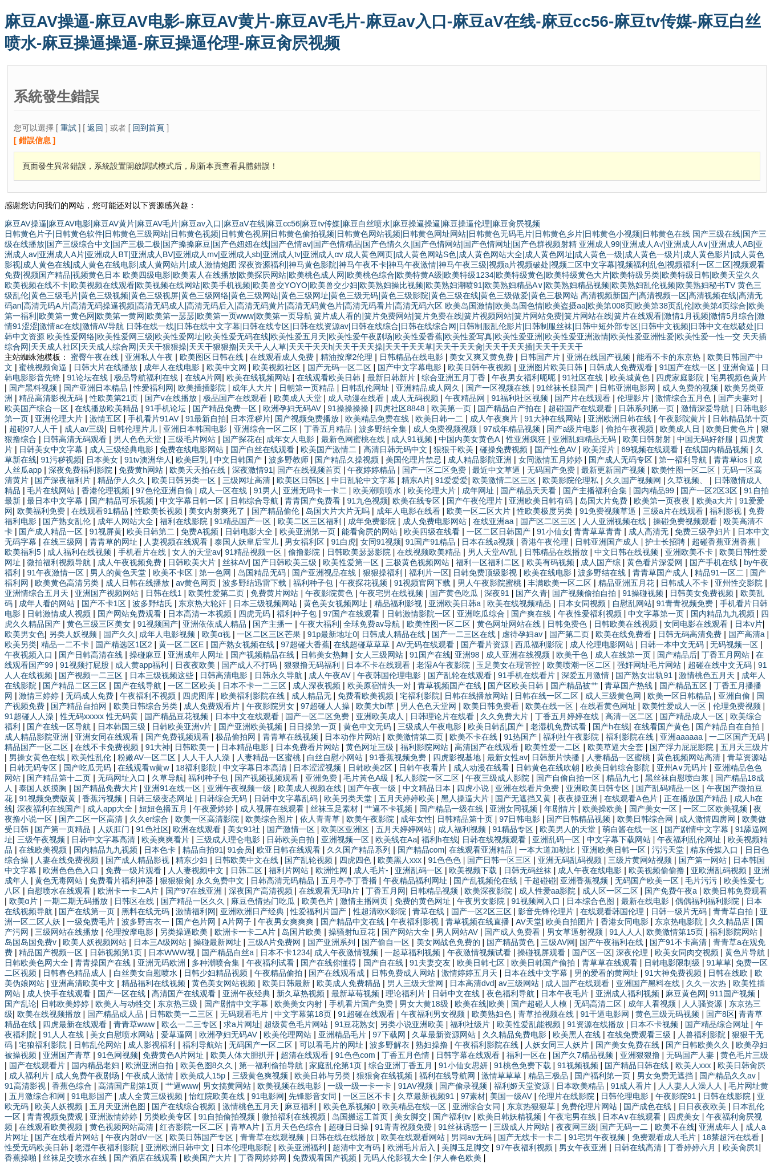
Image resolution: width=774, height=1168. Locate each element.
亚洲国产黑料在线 (649, 983)
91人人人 (625, 931)
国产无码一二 (625, 1127)
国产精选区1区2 (124, 644)
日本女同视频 (583, 603)
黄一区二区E (182, 644)
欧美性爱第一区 (352, 562)
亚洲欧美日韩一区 (615, 849)
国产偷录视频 (464, 1085)
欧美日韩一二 (440, 418)
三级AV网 (558, 942)
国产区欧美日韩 (517, 685)
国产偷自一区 (387, 942)
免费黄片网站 (275, 593)
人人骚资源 (703, 1003)
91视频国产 (158, 623)
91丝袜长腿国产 (565, 387)
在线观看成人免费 (283, 357)
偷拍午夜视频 (631, 428)
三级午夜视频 (42, 839)
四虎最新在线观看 (76, 1024)
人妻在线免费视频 (68, 860)
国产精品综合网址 (718, 1024)
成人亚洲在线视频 (519, 654)
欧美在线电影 (549, 572)
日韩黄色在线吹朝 (549, 767)
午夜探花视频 (364, 582)
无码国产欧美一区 (648, 880)
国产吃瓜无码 (88, 767)
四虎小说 (474, 788)
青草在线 (429, 911)
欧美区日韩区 (302, 480)
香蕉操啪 (22, 1157)
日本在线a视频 (488, 541)
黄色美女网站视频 (225, 983)
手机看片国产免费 (362, 1003)
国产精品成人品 (116, 1014)
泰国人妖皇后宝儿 (247, 541)
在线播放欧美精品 (108, 408)
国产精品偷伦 (277, 511)
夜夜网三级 (576, 1127)
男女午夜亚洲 (584, 1147)
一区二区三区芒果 (270, 634)
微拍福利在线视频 (295, 1116)
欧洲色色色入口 (72, 870)
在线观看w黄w (144, 767)
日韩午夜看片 (424, 767)
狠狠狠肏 (176, 880)
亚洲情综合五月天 (38, 593)
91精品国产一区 (243, 521)
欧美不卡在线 (474, 736)
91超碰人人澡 (30, 716)
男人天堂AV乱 (494, 552)
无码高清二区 (599, 1003)
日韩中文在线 (457, 993)
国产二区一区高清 (92, 819)
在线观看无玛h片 (330, 890)
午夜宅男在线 (573, 1116)
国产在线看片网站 (68, 1137)
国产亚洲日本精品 (96, 387)
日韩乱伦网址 (366, 387)
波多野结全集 (384, 428)
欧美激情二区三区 (505, 480)
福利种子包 (314, 582)
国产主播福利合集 (596, 490)
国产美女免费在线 (628, 1044)
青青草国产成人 (662, 572)
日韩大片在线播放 (107, 367)
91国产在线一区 (688, 367)
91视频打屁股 (85, 665)
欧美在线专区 (417, 500)
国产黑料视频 (34, 387)
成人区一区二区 (611, 890)
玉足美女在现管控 (509, 665)
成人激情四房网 (708, 819)
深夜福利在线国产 (50, 808)
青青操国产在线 (104, 962)
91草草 (719, 962)
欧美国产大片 (209, 1157)
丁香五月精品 (329, 428)
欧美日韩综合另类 (147, 706)
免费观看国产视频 (326, 1157)
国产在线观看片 (38, 1065)
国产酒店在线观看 (147, 1157)
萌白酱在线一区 (631, 829)
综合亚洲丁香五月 (401, 1065)
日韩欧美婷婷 (66, 1003)
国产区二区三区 (549, 521)
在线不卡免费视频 (108, 747)
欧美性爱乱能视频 (530, 1024)
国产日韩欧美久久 (699, 1044)
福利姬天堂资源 (523, 1085)
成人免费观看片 (213, 706)
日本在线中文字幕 (537, 973)
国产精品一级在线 (452, 808)
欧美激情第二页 (416, 736)
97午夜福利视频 (525, 1147)
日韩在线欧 (729, 973)
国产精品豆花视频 (177, 716)
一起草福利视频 (413, 952)
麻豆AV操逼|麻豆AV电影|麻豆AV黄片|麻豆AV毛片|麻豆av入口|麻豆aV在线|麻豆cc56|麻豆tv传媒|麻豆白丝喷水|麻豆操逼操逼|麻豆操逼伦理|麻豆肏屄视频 (272, 223)
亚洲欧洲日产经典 (253, 911)
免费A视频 (200, 531)
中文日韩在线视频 (627, 552)
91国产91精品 (431, 541)
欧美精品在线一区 (415, 1106)
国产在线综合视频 (185, 1106)
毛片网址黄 (748, 1085)
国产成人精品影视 (139, 860)
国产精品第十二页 (60, 777)
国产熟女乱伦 (68, 521)
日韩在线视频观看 (495, 839)
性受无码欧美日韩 (38, 1147)
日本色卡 (161, 849)
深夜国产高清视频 (262, 890)
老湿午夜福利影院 (108, 1147)
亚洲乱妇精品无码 (585, 439)
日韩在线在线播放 (343, 1137)
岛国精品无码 (263, 572)
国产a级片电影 (573, 428)
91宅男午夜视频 (598, 1137)
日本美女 (103, 459)
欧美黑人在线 (578, 1034)
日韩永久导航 (279, 675)
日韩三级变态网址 (162, 798)
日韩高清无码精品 (283, 880)
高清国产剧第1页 (129, 1085)
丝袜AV (235, 562)
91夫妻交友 (431, 962)
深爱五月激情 (586, 675)
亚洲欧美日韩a (455, 603)
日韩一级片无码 (680, 911)
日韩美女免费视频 (703, 593)
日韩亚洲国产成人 (608, 541)
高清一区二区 (630, 716)
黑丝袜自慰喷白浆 (678, 777)
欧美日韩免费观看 (735, 890)
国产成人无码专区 (622, 459)
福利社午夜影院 (572, 736)
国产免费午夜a (672, 890)
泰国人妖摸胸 (44, 788)
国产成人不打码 (250, 665)
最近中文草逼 (497, 469)
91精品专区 (513, 829)
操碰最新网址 (218, 942)
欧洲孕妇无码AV (293, 408)
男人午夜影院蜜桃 (490, 582)
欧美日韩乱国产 (497, 726)
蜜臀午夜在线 (96, 357)
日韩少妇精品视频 (217, 973)
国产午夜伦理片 (476, 500)
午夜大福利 (319, 623)
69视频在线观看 (650, 449)
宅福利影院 (420, 695)
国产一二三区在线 (465, 634)
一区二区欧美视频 (716, 808)
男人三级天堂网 (416, 983)
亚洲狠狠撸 (641, 1055)
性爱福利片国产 (319, 911)
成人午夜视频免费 (131, 562)
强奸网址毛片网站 (650, 665)
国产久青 (532, 593)
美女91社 (245, 829)
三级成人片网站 (522, 1127)
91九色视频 (367, 500)
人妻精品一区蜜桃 (270, 757)
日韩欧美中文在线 (247, 860)
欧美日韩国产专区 (202, 1137)
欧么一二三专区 (190, 1024)
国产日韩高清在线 (92, 654)
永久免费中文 (221, 880)
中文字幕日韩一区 (193, 500)
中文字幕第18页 (303, 1014)
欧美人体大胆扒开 (243, 1055)
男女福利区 (306, 541)
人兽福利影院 (703, 1034)
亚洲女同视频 (514, 808)
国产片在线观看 (583, 398)
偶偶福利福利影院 (708, 901)
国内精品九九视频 (724, 613)
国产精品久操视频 (348, 459)
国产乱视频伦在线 (486, 880)
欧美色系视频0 (350, 1106)
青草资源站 (747, 757)
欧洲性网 (332, 870)
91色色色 (445, 860)
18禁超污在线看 (731, 1137)
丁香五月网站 (727, 654)
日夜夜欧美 (196, 665)
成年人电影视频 (168, 634)
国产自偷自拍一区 (569, 777)
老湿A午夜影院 (444, 665)
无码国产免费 (552, 469)
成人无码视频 (416, 398)
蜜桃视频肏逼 (44, 367)
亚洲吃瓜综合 (482, 613)
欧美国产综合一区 (38, 408)
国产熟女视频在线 (243, 644)
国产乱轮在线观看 (461, 675)
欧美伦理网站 (289, 1034)
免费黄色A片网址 (174, 1055)
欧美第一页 (452, 408)
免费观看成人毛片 (665, 1137)
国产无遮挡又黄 (524, 798)
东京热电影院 (680, 921)
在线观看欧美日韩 (330, 377)
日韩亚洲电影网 (628, 387)
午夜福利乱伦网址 (690, 839)
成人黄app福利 (143, 665)
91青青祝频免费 (686, 603)
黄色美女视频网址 (336, 603)
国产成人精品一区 (52, 531)
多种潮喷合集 (217, 962)
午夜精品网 (466, 398)
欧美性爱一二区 (554, 747)
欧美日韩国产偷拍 (544, 962)
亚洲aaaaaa (682, 736)
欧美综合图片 (270, 819)
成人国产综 (602, 562)
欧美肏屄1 (741, 1147)
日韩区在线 (135, 901)
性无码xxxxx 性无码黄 (100, 716)
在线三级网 (64, 541)
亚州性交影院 (740, 582)
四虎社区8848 (401, 408)
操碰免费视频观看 (686, 521)
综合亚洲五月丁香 (455, 377)
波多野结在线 (603, 572)
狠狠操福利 (384, 572)
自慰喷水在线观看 (60, 890)
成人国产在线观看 (578, 983)
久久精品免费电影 (516, 1034)
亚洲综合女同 (477, 1106)
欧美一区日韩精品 (680, 695)
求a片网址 (242, 1024)
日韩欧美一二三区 (182, 1014)
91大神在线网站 (553, 418)
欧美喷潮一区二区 (580, 665)
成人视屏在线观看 (273, 808)
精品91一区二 (720, 572)
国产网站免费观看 (131, 613)
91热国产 (521, 736)
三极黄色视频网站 (419, 562)
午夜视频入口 (30, 654)
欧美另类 (21, 644)
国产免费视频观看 (178, 736)
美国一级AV (512, 1096)
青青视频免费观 (56, 1116)
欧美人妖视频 (60, 1106)
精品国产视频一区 (52, 952)
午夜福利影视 (416, 921)
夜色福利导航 (512, 993)
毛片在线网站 (52, 490)
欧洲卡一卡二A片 (129, 890)
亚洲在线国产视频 (599, 357)
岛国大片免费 (605, 500)
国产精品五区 (684, 685)
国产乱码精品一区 (669, 788)
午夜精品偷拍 (279, 973)
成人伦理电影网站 (603, 644)
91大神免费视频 (674, 973)
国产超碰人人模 (540, 1003)
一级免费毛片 (92, 921)
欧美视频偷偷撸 (658, 870)
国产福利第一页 (603, 1075)
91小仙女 (553, 531)
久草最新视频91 (427, 1096)
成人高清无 (650, 531)
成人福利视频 (463, 829)
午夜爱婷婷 (214, 808)
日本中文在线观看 (248, 716)
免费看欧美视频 (367, 695)
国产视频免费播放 (308, 418)
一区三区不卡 (368, 1096)
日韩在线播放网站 (477, 695)
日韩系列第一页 (647, 408)
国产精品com (421, 849)
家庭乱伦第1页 (336, 1065)
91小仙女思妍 (464, 1065)
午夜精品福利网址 (416, 880)
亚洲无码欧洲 (162, 962)
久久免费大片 (505, 716)
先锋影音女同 (314, 1096)
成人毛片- (372, 870)
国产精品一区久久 (194, 901)
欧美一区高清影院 (208, 819)
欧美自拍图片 (571, 921)
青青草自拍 (734, 911)
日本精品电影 (246, 747)
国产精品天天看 (529, 490)
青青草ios (732, 459)
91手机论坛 (166, 408)
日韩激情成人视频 (60, 613)
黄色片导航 (746, 952)
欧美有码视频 (551, 562)
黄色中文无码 (368, 726)
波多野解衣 (391, 1044)
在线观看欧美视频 (52, 1127)
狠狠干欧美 (454, 449)
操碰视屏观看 (542, 952)
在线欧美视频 (44, 849)
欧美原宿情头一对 (380, 685)
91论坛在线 (88, 377)
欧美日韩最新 (287, 983)
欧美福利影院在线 (254, 695)
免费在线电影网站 (193, 449)
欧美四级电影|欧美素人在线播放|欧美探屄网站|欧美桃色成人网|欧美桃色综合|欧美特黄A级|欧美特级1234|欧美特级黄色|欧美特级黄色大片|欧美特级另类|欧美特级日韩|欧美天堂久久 (441, 274)
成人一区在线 (224, 490)
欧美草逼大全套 (616, 747)
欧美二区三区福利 (311, 521)
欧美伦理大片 (433, 490)
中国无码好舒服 (706, 439)
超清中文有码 (358, 1147)
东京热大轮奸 (204, 603)
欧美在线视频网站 (259, 377)
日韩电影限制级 (673, 962)
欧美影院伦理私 (571, 480)
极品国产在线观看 (236, 398)
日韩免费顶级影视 (486, 572)
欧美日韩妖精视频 (510, 1116)
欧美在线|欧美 (481, 1003)
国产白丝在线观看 (263, 449)
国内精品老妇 (96, 1065)
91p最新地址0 (332, 634)
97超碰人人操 (326, 706)
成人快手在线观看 (60, 993)
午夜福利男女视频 (434, 1014)
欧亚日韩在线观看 (290, 849)
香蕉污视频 (103, 798)
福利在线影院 (185, 521)
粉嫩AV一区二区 (147, 757)
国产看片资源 (486, 644)
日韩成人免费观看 (622, 367)
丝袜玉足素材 (335, 808)
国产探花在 (242, 439)
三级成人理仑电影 (229, 839)
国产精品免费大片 (107, 788)
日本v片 (749, 623)
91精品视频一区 (254, 552)
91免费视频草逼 (609, 511)
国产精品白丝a (228, 952)
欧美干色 (573, 654)
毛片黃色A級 (367, 777)
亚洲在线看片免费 (528, 788)
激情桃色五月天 (708, 675)
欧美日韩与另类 (323, 1075)
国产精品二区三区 (76, 685)
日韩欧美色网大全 (38, 962)
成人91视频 (412, 439)
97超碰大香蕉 (305, 644)
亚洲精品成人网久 (429, 387)
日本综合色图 (591, 901)
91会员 (240, 849)
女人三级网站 (380, 654)
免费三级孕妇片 (704, 531)
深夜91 (497, 593)
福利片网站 (290, 870)
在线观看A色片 (631, 798)
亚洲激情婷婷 (115, 1116)
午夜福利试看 (271, 962)
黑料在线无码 (146, 911)
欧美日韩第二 (152, 531)
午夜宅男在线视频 (392, 593)
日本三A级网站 (161, 942)
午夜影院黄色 (330, 593)
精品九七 (623, 777)
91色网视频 (118, 1055)
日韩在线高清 (639, 1147)
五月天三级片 (744, 747)
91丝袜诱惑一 (463, 1127)
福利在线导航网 (448, 1075)
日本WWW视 (172, 952)
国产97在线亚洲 (194, 890)
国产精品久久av (728, 1075)
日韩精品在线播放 (557, 552)
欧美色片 (319, 901)
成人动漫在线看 (357, 398)
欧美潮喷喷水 (378, 490)
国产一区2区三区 (482, 911)
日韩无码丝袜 (529, 870)
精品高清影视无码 (52, 398)
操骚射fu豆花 (353, 931)
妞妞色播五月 (164, 808)
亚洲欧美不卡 (690, 552)
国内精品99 (654, 490)
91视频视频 (578, 1065)
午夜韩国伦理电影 (390, 675)
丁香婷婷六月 (693, 1147)
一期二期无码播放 (77, 901)
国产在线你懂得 (330, 962)
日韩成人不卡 (685, 582)
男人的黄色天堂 (119, 572)
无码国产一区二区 (262, 1044)
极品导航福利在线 (147, 377)
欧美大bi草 (376, 706)
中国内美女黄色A (470, 439)
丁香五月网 (386, 890)
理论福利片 (407, 993)
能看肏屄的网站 (371, 531)
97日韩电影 (520, 819)
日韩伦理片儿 (134, 428)
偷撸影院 (305, 552)
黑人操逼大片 (466, 798)
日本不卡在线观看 (379, 665)
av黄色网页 (197, 582)
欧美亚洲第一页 (308, 531)
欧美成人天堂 (299, 398)
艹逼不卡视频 (389, 808)
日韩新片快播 (557, 757)
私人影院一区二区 (428, 777)
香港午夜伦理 (546, 541)
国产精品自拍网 (80, 706)
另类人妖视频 (74, 634)
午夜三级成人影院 (498, 777)
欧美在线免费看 (624, 634)
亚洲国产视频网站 (108, 593)
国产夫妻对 (739, 398)
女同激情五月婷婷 (551, 459)
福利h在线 (440, 839)
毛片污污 (702, 880)
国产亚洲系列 (332, 942)
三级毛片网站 (193, 439)
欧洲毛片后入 (412, 1147)
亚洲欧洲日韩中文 (178, 1147)
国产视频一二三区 (92, 675)
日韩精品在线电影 (412, 357)
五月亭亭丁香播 (350, 880)
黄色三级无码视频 (668, 1014)
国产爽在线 (532, 613)
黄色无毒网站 (60, 880)
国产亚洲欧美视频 (251, 726)
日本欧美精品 (581, 1085)
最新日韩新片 (392, 377)
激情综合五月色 (684, 398)
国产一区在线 (123, 993)
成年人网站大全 (127, 521)
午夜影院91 (676, 1096)
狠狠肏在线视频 (385, 1075)
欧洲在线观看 (198, 829)
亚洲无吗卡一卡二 (316, 490)
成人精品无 (312, 695)
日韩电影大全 (250, 531)
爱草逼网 (178, 1034)
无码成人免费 (91, 695)
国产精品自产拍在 (510, 408)
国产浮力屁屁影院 (683, 747)
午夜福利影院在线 (488, 1044)
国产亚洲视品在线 (325, 572)
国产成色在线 (648, 1106)
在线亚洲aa (494, 521)
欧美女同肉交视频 (688, 952)
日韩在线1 (164, 593)
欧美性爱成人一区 (675, 706)
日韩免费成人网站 (404, 973)
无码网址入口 (123, 777)
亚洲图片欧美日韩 (551, 367)
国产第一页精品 (64, 829)
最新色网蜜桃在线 (354, 439)
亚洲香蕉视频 (585, 880)
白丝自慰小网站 (336, 757)
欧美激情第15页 (675, 931)
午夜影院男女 (271, 706)
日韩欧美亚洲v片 (183, 726)
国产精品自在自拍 (729, 726)
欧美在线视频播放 (50, 1014)
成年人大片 (253, 387)
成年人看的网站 (48, 603)
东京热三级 (178, 1003)
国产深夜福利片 (64, 480)
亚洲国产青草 (68, 1055)
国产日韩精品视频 (579, 819)
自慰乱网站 (632, 603)
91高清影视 (26, 1085)
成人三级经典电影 (123, 449)
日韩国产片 (541, 357)
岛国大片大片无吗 (339, 511)
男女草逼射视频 (576, 931)
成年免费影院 (373, 521)
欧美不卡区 (174, 572)
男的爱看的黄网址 (607, 973)
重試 (68, 127)
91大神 (158, 747)
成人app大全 (111, 808)
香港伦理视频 (107, 490)
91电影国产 (92, 1096)
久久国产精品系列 (360, 849)
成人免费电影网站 (436, 521)
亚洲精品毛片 (343, 1034)
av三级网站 (520, 983)
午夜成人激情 (150, 1075)
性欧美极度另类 (546, 511)
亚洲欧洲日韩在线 (620, 418)
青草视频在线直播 (478, 921)
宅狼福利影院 (44, 1044)
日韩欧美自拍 (291, 839)
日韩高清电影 (225, 675)
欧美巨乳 (193, 459)
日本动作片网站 (354, 736)
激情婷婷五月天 (470, 973)
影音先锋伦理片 (547, 911)
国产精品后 (677, 654)
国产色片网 (197, 921)
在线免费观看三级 (640, 1034)
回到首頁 (148, 127)
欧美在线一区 (550, 706)
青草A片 (246, 1127)
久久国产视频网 (634, 480)
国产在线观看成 (338, 973)
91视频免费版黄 (48, 798)
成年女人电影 (291, 439)
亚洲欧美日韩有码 (542, 500)
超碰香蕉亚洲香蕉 (725, 541)
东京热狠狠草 (532, 1106)
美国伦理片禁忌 (415, 459)
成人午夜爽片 (495, 418)
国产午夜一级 (373, 788)
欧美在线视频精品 (520, 603)
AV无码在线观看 (426, 644)
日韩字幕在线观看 (469, 1055)
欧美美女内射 (299, 1003)
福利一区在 (527, 1055)
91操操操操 (348, 408)
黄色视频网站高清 (690, 757)
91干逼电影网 (605, 1014)
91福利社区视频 (520, 398)
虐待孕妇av (523, 634)
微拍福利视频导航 (60, 562)
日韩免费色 (568, 623)
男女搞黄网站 (228, 1085)
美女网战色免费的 (449, 942)
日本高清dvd (472, 983)
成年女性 (416, 819)
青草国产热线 (630, 685)
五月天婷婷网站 (405, 829)
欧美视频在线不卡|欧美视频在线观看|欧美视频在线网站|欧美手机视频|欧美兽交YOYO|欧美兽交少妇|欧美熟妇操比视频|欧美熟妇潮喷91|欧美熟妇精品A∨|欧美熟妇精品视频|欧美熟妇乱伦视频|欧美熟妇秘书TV (370, 285)
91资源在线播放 (596, 1024)
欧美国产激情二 (330, 449)
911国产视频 (733, 993)
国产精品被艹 (575, 685)
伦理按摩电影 (131, 931)
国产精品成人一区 (693, 716)
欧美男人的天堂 (569, 829)
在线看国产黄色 (663, 726)
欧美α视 (217, 634)
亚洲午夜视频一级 (240, 788)
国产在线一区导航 (60, 726)
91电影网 (268, 1096)
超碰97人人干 (34, 428)
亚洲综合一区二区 (267, 428)
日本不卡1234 (285, 952)
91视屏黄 (106, 531)
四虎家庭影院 (681, 377)
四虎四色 (356, 860)
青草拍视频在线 (547, 1014)
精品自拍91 (203, 849)
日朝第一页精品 (308, 387)
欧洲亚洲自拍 (150, 1065)
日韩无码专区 (34, 767)
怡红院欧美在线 (218, 1096)
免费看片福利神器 (123, 880)
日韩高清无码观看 (76, 439)
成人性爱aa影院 (548, 890)
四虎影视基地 (458, 757)
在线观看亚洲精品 (482, 849)
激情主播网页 (365, 901)
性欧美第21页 (115, 398)
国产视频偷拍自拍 (585, 593)
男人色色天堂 (139, 439)
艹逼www (181, 1085)
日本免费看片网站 (308, 747)
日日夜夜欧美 (703, 1106)
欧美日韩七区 (482, 962)
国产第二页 (570, 634)
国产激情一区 (292, 829)
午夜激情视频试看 (480, 952)
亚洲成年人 (720, 1127)
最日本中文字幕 (56, 500)
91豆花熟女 (355, 1024)
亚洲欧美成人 (381, 716)
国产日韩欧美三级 (286, 562)
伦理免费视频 (738, 706)
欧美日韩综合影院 (619, 767)
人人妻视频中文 (197, 870)
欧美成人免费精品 (350, 983)
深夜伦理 (633, 952)
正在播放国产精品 (697, 798)
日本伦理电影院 (245, 1147)
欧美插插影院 (203, 387)
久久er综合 (150, 819)
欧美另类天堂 (349, 798)
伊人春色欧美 (458, 1157)
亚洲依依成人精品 (216, 623)
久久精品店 (731, 921)
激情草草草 (502, 1075)
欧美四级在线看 (433, 531)
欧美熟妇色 (493, 1014)
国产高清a (747, 634)
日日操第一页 (314, 726)
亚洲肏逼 (740, 367)
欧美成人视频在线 (311, 788)
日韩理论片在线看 (443, 716)
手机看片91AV (154, 418)
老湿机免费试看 (559, 726)
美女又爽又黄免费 (482, 357)
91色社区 (152, 829)
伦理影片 (634, 398)
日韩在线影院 (728, 1096)
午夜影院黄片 (683, 418)
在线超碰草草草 (363, 644)
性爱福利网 (153, 387)
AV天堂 (529, 921)
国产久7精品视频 (584, 1055)
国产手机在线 (715, 562)
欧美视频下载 (474, 870)
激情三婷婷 (40, 695)
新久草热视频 (302, 993)
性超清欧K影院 (380, 911)
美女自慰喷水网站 (123, 1034)
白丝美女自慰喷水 (147, 973)
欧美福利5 (24, 552)
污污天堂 (669, 849)
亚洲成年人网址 (197, 654)
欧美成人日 (681, 428)
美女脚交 (412, 1116)
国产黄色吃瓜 (455, 593)
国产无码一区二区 (340, 367)
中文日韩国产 (239, 459)
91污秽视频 (61, 459)
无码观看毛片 (245, 1014)
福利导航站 (204, 1044)
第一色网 (216, 572)
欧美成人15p (204, 1075)
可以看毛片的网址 (332, 1044)
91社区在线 (583, 377)
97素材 (473, 1096)
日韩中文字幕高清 (104, 839)
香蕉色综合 (73, 1085)
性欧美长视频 (160, 511)
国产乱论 (21, 1003)
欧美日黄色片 (731, 428)
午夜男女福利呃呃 (525, 377)
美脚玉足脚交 (466, 1147)
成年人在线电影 (173, 367)
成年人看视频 (653, 1003)
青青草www (135, 1024)
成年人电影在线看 (409, 511)
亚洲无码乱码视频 (571, 860)
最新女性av (507, 757)
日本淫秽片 (250, 418)
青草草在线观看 (611, 962)
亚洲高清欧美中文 (84, 983)
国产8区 (720, 1014)
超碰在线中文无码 (721, 665)
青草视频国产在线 (451, 685)
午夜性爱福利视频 (591, 613)
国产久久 (119, 634)
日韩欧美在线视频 (627, 623)
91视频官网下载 (423, 582)
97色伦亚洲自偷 (165, 490)
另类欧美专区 (169, 1116)
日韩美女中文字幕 (52, 449)
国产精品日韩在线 (638, 1065)
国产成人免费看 (513, 931)
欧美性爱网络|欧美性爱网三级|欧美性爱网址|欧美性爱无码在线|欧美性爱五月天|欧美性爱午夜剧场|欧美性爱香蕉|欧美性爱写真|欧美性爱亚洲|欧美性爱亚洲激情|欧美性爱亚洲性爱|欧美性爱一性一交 (393, 336)
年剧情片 (561, 808)
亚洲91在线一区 (173, 788)
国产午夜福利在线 (613, 942)
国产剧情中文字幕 (697, 829)
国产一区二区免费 (435, 469)
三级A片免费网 (275, 942)
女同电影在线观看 (697, 623)
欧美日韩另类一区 (185, 480)
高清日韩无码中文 (396, 449)
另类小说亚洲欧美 (413, 1024)
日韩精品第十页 (740, 418)
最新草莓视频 (356, 993)
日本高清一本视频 (201, 613)
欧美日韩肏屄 (741, 1065)
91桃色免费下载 (523, 1065)
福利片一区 (429, 572)
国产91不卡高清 (679, 942)
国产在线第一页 (88, 911)
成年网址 (479, 490)
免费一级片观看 (135, 870)
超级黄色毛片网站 (297, 1024)
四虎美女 (685, 1116)
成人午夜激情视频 (347, 952)
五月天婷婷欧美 (408, 798)
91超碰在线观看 (367, 1014)
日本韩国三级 (123, 726)
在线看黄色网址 (609, 706)
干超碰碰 (540, 880)
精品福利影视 (399, 603)
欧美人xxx (694, 1065)
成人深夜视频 (318, 685)
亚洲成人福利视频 (628, 993)
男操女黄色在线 (38, 757)
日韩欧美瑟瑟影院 (360, 552)
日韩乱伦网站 (99, 1044)
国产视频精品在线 (263, 654)
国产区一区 (592, 952)
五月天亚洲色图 (119, 1106)
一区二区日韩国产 (500, 531)
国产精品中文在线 (354, 921)
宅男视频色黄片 (739, 377)
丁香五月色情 (407, 1055)
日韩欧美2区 (371, 767)
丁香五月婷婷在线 (568, 716)
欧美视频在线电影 (290, 1085)
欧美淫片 (600, 449)
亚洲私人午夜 (150, 357)
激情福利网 (196, 911)
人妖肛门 (115, 829)
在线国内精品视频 (717, 449)
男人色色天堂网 (429, 706)
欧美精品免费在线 (378, 418)
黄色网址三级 (371, 747)
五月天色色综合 (295, 1127)
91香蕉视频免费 (399, 757)
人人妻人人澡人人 (691, 1085)
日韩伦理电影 (626, 1096)
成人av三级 (84, 428)
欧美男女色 (24, 634)
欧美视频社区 (278, 367)
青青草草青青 (599, 531)
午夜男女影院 (482, 901)
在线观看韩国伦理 (613, 911)
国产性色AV (556, 449)
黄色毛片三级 (744, 1055)
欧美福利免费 (42, 511)
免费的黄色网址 (424, 901)
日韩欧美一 (196, 747)
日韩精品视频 (435, 890)
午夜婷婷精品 (372, 469)
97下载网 (389, 1034)
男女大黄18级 (424, 1003)
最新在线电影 (646, 901)
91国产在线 (430, 654)
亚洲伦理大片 (60, 418)
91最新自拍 (205, 418)
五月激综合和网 (38, 1096)
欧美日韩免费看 (492, 706)
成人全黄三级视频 (152, 1096)
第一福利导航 (684, 459)
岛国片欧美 (303, 931)
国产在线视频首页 (310, 469)
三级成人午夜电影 (431, 726)
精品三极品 (549, 1075)
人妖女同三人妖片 (558, 1044)
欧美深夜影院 (489, 890)
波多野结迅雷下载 (255, 582)
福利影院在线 (631, 736)
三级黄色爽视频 (261, 1075)
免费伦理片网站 (590, 1106)
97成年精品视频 (512, 428)
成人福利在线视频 (80, 552)
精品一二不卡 (66, 644)
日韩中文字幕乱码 (287, 798)
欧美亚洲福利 (303, 1147)
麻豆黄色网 (686, 993)
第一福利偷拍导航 (272, 1065)
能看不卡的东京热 (670, 357)
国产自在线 (384, 962)
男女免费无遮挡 (666, 1075)
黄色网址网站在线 (510, 623)
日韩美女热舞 (326, 654)
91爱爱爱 (451, 480)
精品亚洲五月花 (627, 582)
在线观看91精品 (100, 511)
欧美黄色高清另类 (68, 582)
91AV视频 (416, 1085)
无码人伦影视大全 (396, 1157)
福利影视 (727, 511)
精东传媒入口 (715, 849)
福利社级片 (471, 1024)
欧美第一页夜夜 (663, 500)
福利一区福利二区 (489, 562)
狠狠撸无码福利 (313, 665)
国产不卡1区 (105, 603)
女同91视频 (381, 541)
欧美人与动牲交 (124, 1003)
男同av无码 (472, 1137)
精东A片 (416, 480)
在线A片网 (203, 377)
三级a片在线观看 (674, 511)
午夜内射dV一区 (135, 1137)
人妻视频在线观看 (177, 541)
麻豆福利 (302, 1106)
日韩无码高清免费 (691, 634)
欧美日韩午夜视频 (481, 367)
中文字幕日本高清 (256, 767)
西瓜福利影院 (540, 644)
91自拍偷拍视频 (227, 1116)
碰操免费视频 (505, 449)
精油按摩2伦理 (348, 357)
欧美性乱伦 (92, 757)
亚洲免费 (322, 777)
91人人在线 (64, 1034)
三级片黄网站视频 (641, 860)
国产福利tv (453, 1116)
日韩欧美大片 (193, 562)
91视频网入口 (536, 901)
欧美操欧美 (603, 808)
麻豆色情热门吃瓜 (264, 901)
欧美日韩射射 (648, 439)
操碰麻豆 (146, 654)
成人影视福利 (153, 1044)
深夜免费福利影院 (81, 469)
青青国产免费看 (314, 500)
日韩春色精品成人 (76, 973)
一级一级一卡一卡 (360, 1085)
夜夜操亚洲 (579, 798)
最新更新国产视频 (614, 469)
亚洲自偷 (735, 695)
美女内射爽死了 (218, 511)
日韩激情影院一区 (420, 613)
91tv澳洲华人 (147, 459)
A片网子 (238, 921)
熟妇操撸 (433, 1044)
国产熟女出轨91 (644, 675)
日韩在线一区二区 (547, 695)
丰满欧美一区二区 (561, 582)
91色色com (356, 1055)
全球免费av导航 (372, 623)
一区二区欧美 (193, 685)
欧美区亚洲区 (346, 829)
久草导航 (168, 777)
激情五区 (107, 418)
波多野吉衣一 (146, 921)
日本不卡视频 (655, 1024)
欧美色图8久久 (207, 1065)
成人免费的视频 (691, 387)
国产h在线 (611, 726)
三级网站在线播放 (68, 931)
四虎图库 (200, 695)
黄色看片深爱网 (656, 562)
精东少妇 (193, 860)
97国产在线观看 (352, 613)
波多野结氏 (153, 603)
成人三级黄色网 (614, 695)
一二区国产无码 (738, 736)
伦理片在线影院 (567, 1096)
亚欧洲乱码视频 (720, 870)
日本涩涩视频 (318, 767)
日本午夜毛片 (566, 993)
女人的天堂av (196, 552)
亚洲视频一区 (346, 839)
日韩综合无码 (224, 798)
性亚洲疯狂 (527, 439)
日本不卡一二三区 (255, 685)
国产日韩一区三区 (500, 860)
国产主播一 (274, 623)
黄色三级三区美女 (100, 623)
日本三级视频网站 (266, 603)
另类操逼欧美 (185, 931)
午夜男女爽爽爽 (287, 921)
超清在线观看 (306, 1055)
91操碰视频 (643, 593)
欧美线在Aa (396, 839)
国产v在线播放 (172, 398)
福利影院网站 (425, 747)
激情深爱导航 (706, 408)
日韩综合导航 (255, 500)
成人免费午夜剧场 (88, 1075)
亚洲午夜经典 (247, 993)
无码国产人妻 (691, 1055)
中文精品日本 (428, 788)
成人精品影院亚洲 (481, 459)
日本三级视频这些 (162, 675)
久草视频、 (688, 480)
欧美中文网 (227, 367)
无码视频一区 (735, 644)
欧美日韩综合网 (646, 819)
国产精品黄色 (512, 942)
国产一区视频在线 (499, 387)
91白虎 (343, 541)
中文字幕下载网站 (620, 839)
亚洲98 (468, 654)
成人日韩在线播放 (139, 582)
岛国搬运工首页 (361, 1116)
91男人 (266, 490)
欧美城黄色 (631, 377)
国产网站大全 (407, 931)
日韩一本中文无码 (673, 644)
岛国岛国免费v (32, 942)
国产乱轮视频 (310, 860)
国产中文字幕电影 (411, 367)
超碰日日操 (350, 1127)
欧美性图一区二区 (684, 469)
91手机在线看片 (527, 675)
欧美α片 (24, 901)
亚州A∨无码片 (683, 767)
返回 (95, 127)
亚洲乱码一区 (557, 839)
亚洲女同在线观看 (108, 736)
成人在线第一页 (624, 654)
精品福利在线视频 (154, 983)
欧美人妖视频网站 (96, 942)
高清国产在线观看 (488, 747)
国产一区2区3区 (709, 490)
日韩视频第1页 (117, 952)
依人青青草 (321, 819)
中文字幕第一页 (657, 613)
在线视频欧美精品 (430, 552)
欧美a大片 (715, 500)
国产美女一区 (654, 808)
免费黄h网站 (142, 469)
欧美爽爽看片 (166, 839)
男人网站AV (458, 931)
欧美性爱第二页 (217, 593)
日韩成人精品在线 (395, 634)
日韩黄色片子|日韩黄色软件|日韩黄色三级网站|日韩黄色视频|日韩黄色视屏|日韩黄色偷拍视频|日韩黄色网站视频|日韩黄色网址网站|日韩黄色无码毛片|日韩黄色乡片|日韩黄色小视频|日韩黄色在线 (347, 233)
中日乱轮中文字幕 (364, 480)
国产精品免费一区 (226, 408)
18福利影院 (197, 767)
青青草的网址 (115, 541)
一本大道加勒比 (548, 849)
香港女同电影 (626, 921)
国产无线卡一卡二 (531, 1137)
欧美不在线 (675, 1127)
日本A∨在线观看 (632, 1116)
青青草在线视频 (291, 736)
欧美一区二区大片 (480, 511)
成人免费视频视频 (446, 428)
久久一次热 (707, 983)
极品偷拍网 (237, 736)
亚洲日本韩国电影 (196, 428)
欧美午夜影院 (371, 819)
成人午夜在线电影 (591, 870)
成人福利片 (30, 1075)
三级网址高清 (247, 480)
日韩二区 (247, 870)
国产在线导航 (139, 685)
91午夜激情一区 (56, 572)
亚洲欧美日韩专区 (599, 788)
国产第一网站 (704, 860)
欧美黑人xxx (401, 860)
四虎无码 (255, 613)
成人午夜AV (331, 675)
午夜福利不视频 (149, 695)
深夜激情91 (252, 469)
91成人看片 (632, 1085)
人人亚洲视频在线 (615, 521)
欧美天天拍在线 (198, 469)
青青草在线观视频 (273, 1137)
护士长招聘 (666, 541)
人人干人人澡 (207, 757)
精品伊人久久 (123, 480)
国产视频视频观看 (267, 777)
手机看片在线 (143, 552)
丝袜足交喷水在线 (76, 1157)
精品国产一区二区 (38, 747)
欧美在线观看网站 (414, 1137)
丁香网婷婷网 (263, 1157)
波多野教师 (290, 459)
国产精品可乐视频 (123, 500)
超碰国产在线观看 (581, 408)
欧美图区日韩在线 (213, 357)
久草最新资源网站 (445, 1034)
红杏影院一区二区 (193, 1127)
